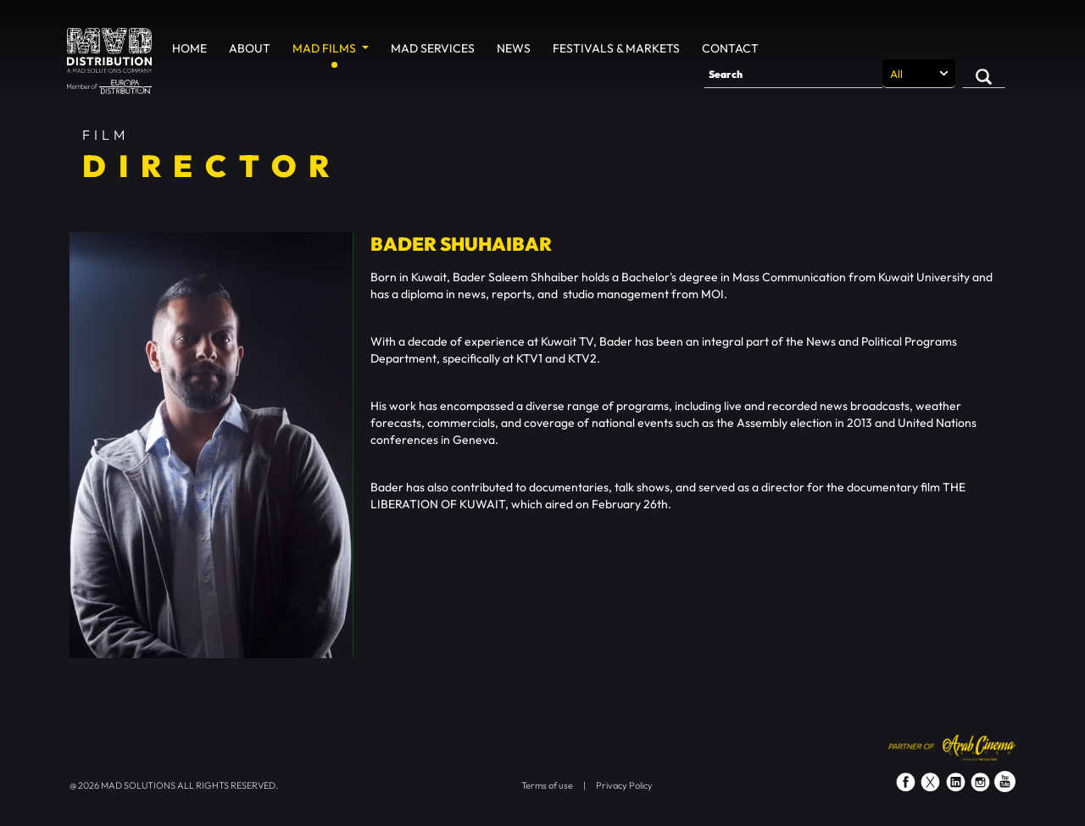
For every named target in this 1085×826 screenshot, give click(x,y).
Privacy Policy (624, 785)
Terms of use (547, 785)
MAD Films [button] (325, 48)
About (249, 48)
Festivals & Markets (616, 48)
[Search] (793, 73)
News (514, 48)
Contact (730, 48)
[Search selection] (918, 73)
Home (189, 48)
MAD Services (433, 48)
